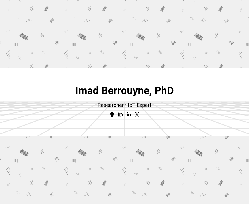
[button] (112, 114)
